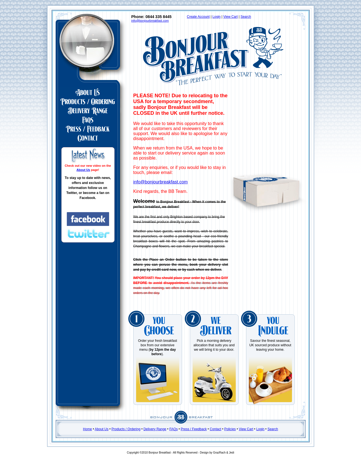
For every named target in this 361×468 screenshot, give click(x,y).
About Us (83, 169)
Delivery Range (154, 429)
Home (87, 429)
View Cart (230, 17)
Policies (230, 429)
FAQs (173, 429)
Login (216, 17)
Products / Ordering (126, 429)
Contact (215, 429)
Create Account (198, 17)
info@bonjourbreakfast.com (150, 20)
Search (245, 17)
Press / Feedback (194, 429)
